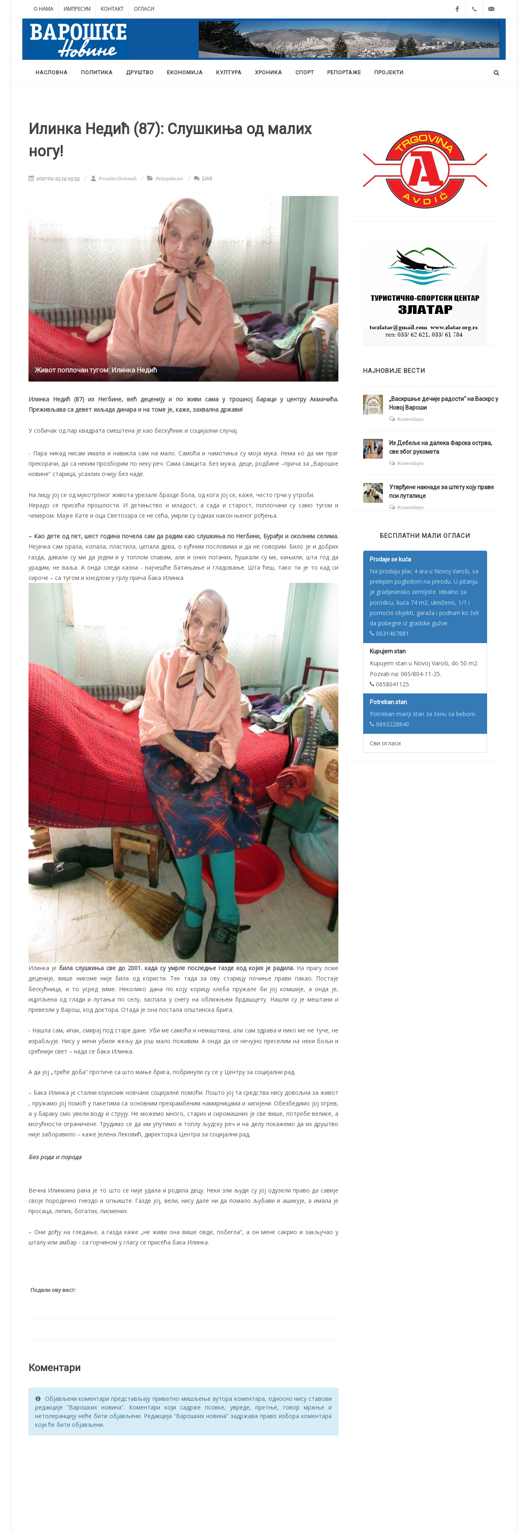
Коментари (410, 418)
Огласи (144, 8)
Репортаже (169, 178)
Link (203, 178)
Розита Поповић (113, 178)
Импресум (77, 8)
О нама (43, 8)
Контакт (112, 8)
